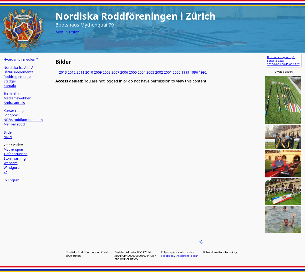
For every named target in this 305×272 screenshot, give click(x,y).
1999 (185, 72)
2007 (115, 72)
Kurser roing (14, 110)
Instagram (183, 255)
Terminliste (12, 93)
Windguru (12, 167)
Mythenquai (13, 149)
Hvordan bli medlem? (21, 59)
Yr (5, 172)
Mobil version (68, 32)
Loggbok (11, 115)
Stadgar (10, 81)
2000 (177, 72)
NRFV (8, 137)
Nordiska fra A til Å (18, 67)
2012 (72, 72)
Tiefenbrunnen (15, 154)
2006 (124, 72)
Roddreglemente (17, 76)
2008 (107, 72)
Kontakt (10, 85)
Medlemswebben (17, 98)
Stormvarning (15, 158)
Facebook (167, 255)
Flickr (194, 255)
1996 (194, 72)
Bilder (8, 132)
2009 (98, 72)
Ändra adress (14, 102)
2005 (133, 72)
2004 (142, 72)
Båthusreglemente (19, 72)
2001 (168, 72)
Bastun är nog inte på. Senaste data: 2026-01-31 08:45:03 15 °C (283, 60)
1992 (203, 72)
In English (11, 180)
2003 (150, 72)
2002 (159, 72)
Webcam (11, 163)
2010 (89, 72)
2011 (80, 72)
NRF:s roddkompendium (23, 119)
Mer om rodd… (15, 124)
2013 (63, 72)
